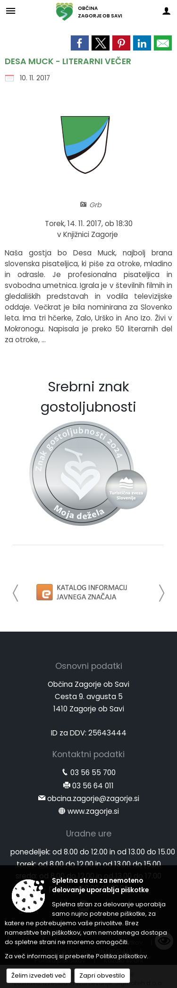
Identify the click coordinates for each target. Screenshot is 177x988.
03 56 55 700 (93, 772)
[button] (16, 593)
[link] (79, 43)
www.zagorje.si (93, 811)
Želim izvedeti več (38, 975)
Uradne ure (88, 833)
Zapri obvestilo (102, 975)
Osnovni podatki (88, 666)
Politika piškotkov (121, 956)
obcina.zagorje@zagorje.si (93, 798)
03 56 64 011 (93, 786)
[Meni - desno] (166, 10)
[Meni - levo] (10, 10)
